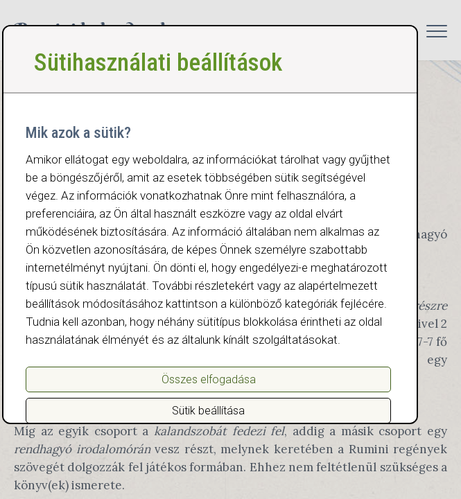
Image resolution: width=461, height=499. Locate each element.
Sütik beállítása (208, 410)
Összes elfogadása (209, 379)
